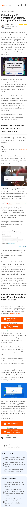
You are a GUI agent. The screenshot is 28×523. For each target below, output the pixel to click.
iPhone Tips (8, 28)
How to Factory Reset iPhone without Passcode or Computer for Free (15, 465)
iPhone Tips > (12, 11)
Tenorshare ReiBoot (14, 314)
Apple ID (24, 149)
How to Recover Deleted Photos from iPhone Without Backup (15, 458)
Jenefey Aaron (9, 24)
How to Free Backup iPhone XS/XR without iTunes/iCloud (14, 471)
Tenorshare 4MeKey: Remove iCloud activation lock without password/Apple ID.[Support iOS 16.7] (14, 502)
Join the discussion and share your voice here (13, 446)
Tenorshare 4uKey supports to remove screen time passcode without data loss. (14, 484)
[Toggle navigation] (24, 5)
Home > (5, 11)
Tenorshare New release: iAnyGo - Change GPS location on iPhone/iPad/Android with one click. (14, 493)
